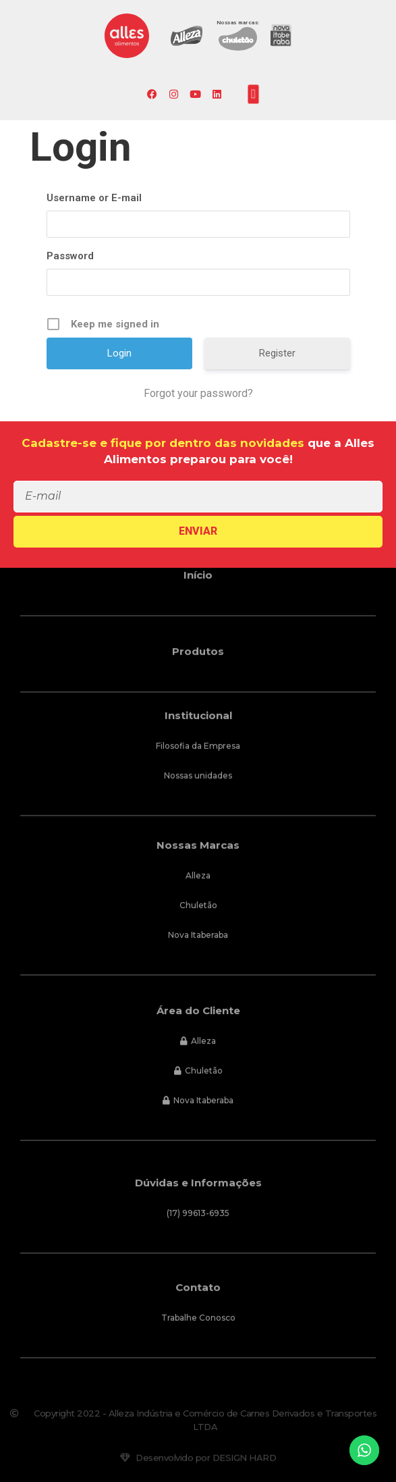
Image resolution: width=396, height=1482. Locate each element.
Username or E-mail (94, 198)
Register (277, 353)
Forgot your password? (198, 393)
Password (70, 256)
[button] (253, 93)
